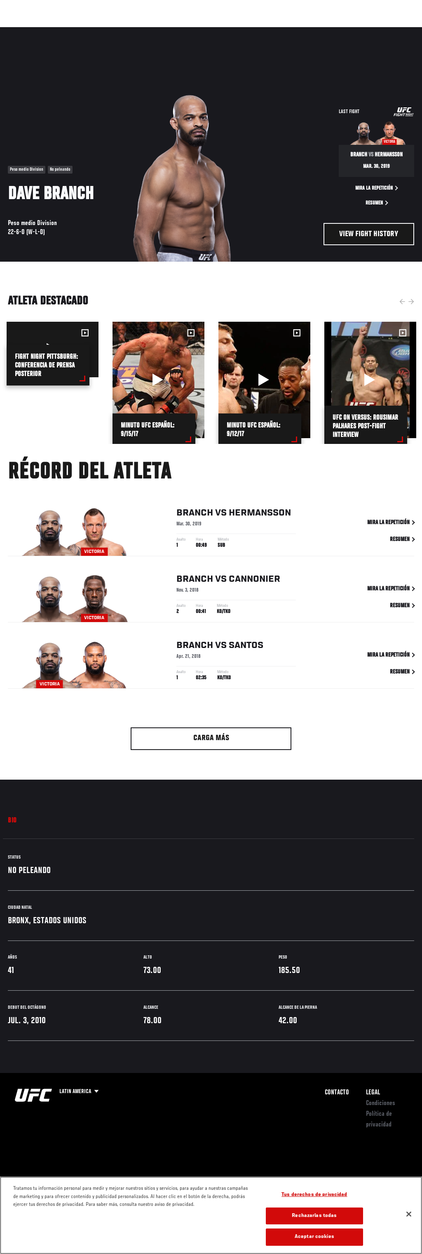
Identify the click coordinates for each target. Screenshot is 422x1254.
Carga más (211, 738)
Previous (402, 301)
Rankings (59, 31)
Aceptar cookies (314, 1237)
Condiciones (380, 1103)
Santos (246, 647)
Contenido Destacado (152, 31)
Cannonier (254, 580)
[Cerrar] (409, 1214)
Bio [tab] (12, 820)
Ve (337, 31)
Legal (373, 1092)
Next (411, 301)
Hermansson (260, 514)
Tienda (374, 31)
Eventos (24, 31)
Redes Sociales (302, 31)
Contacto (337, 1092)
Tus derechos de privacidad (314, 1195)
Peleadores (99, 31)
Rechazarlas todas (314, 1216)
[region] (211, 1215)
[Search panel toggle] (395, 31)
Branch (194, 514)
